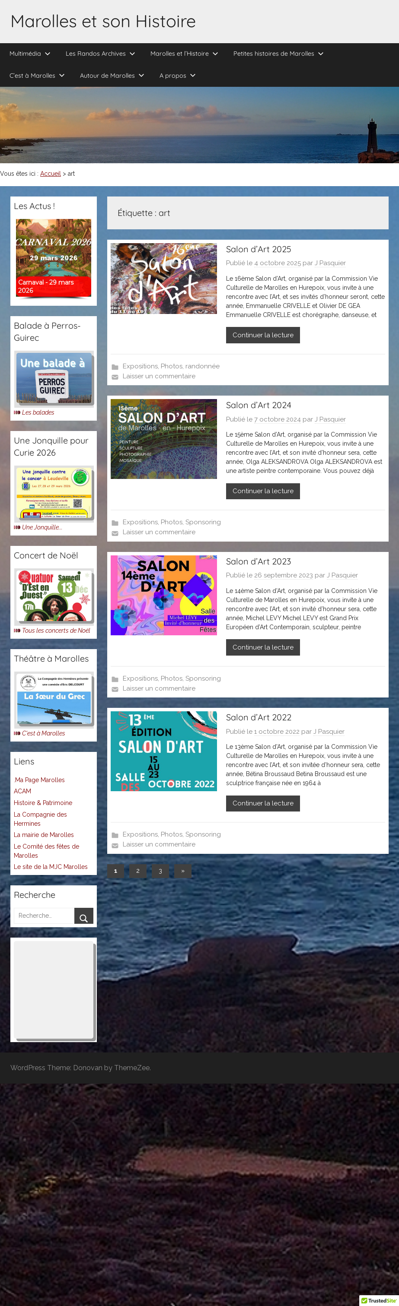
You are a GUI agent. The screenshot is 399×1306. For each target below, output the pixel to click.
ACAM (22, 791)
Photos (171, 366)
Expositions (140, 366)
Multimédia (30, 53)
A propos (178, 75)
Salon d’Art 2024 (258, 404)
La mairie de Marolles (44, 834)
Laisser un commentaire (159, 376)
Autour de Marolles (112, 75)
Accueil (50, 173)
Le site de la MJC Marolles (51, 866)
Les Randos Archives (100, 53)
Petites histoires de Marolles (278, 53)
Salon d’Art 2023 (258, 561)
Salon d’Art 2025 (258, 249)
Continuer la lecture (263, 335)
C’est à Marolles (37, 75)
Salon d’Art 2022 (258, 717)
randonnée (202, 366)
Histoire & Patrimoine (43, 802)
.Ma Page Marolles (39, 780)
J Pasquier (330, 263)
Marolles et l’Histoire (184, 53)
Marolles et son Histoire (103, 21)
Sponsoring (203, 522)
